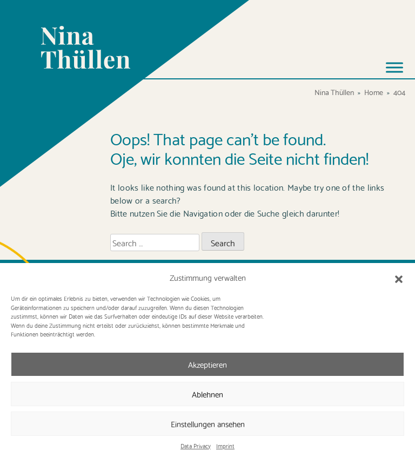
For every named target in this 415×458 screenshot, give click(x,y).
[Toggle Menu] (394, 67)
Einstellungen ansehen (208, 423)
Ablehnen (207, 394)
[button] (398, 277)
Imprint (225, 445)
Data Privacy (195, 445)
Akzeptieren (207, 364)
